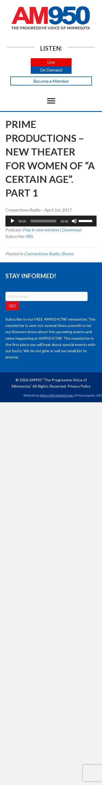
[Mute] (74, 221)
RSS (29, 236)
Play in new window (41, 229)
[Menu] (51, 101)
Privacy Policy (79, 386)
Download (71, 229)
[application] (51, 221)
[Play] (12, 221)
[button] (51, 62)
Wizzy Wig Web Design (56, 395)
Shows (67, 253)
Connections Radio (42, 253)
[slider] (43, 221)
